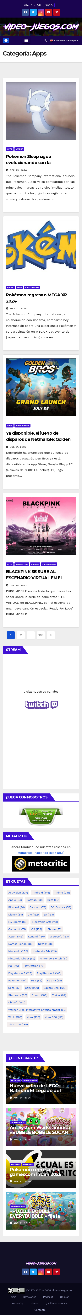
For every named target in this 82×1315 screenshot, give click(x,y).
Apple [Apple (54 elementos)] (15, 899)
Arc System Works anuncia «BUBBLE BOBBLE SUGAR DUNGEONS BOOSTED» (40, 1132)
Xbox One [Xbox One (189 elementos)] (18, 1024)
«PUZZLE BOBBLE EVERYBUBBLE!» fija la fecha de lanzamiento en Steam (38, 1218)
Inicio (13, 1297)
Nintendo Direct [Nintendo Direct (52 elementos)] (21, 958)
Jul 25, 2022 (18, 585)
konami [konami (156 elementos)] (36, 936)
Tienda (34, 1303)
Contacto (40, 1309)
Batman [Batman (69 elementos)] (34, 899)
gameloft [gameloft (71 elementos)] (17, 929)
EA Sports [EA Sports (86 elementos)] (17, 921)
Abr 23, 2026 (22, 1139)
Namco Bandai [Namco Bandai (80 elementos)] (20, 943)
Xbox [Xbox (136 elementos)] (33, 1017)
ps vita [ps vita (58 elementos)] (54, 980)
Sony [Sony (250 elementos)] (32, 987)
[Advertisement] (41, 758)
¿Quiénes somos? (56, 1303)
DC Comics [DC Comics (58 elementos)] (61, 907)
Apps (9, 149)
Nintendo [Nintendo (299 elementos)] (18, 951)
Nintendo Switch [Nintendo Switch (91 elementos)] (53, 958)
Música (19, 149)
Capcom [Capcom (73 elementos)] (38, 907)
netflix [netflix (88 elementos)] (45, 943)
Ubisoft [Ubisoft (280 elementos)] (16, 1002)
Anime (10, 287)
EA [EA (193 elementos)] (48, 914)
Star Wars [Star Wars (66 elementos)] (17, 995)
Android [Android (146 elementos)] (41, 892)
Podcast (48, 1297)
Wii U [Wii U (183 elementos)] (15, 1017)
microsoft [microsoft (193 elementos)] (59, 936)
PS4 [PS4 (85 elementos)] (36, 980)
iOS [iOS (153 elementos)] (36, 929)
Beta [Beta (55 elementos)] (53, 899)
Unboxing (17, 1303)
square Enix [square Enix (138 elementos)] (55, 987)
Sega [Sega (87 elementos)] (14, 987)
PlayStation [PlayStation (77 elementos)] (34, 965)
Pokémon (28, 1164)
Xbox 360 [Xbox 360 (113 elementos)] (54, 1017)
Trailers (15, 1081)
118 (40, 635)
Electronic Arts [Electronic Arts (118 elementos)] (45, 921)
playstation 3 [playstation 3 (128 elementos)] (20, 973)
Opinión (64, 1297)
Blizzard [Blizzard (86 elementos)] (16, 907)
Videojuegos (32, 287)
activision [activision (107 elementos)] (18, 892)
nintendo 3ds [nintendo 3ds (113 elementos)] (45, 951)
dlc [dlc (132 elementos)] (33, 914)
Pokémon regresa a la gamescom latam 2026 (35, 1172)
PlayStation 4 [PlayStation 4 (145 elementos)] (49, 973)
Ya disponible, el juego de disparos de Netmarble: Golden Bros (38, 439)
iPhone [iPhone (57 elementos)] (54, 929)
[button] (45, 40)
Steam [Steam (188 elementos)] (39, 995)
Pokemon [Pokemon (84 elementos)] (17, 980)
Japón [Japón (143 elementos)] (15, 936)
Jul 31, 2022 (18, 447)
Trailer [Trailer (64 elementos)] (59, 995)
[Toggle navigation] (26, 40)
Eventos (15, 1164)
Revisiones (29, 1297)
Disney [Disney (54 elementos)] (15, 914)
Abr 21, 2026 (22, 1223)
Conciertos (22, 564)
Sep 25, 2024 (18, 170)
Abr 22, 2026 (22, 1181)
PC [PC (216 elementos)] (13, 965)
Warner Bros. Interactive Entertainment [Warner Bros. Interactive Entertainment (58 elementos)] (37, 1009)
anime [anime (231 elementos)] (62, 892)
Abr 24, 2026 (22, 1097)
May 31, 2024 (18, 308)
